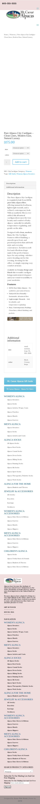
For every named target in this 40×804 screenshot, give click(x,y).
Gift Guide (12, 174)
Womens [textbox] (18, 771)
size (6, 149)
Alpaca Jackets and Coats (16, 436)
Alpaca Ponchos (13, 412)
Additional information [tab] (15, 187)
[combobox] (18, 770)
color (7, 155)
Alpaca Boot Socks (14, 447)
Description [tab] (10, 183)
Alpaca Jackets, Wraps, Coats (17, 408)
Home (6, 35)
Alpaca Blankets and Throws (17, 487)
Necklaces (11, 507)
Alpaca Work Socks (14, 480)
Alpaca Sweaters (13, 400)
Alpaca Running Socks (15, 464)
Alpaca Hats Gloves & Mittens (17, 517)
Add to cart (21, 162)
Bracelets (10, 499)
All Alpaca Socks (13, 443)
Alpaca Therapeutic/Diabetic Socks (20, 476)
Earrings (10, 503)
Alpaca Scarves (12, 420)
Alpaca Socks (12, 404)
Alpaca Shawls (12, 416)
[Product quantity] (7, 162)
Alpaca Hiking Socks (14, 459)
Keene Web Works (21, 798)
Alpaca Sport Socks (14, 472)
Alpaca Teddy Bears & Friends (18, 559)
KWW (20, 801)
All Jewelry (11, 495)
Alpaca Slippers (12, 529)
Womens (13, 35)
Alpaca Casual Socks (14, 451)
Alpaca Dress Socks (14, 455)
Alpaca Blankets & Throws (16, 563)
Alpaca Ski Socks (13, 468)
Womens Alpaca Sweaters (26, 174)
